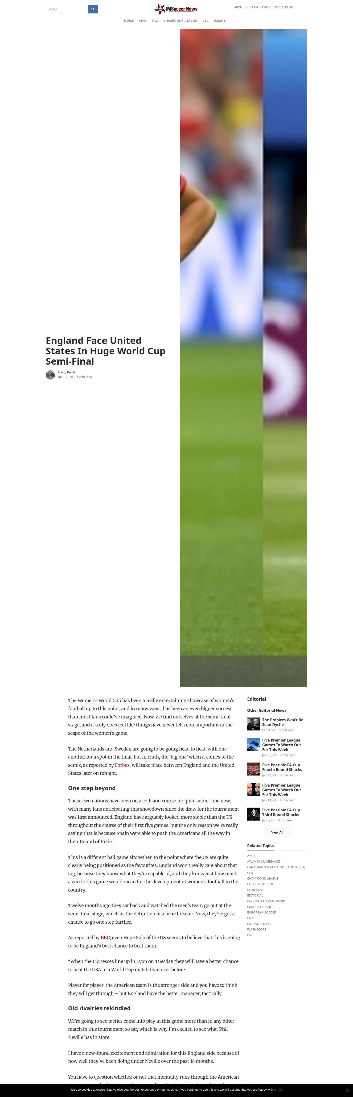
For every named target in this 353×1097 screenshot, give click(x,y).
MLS (155, 20)
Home (129, 20)
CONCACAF (255, 897)
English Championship (266, 908)
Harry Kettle (66, 379)
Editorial (255, 902)
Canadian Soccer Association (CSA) (276, 874)
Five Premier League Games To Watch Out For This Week (281, 752)
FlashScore (256, 936)
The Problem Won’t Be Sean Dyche (282, 729)
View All (277, 839)
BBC (105, 944)
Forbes (122, 772)
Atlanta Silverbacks (263, 868)
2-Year (252, 863)
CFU (250, 880)
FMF (250, 942)
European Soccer (261, 919)
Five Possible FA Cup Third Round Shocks (281, 820)
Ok (281, 1089)
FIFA (142, 20)
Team (254, 7)
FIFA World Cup (259, 931)
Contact (288, 7)
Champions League (180, 20)
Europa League (259, 914)
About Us (241, 7)
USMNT (220, 20)
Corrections (270, 7)
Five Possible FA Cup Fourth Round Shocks (282, 775)
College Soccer (260, 891)
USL (205, 20)
